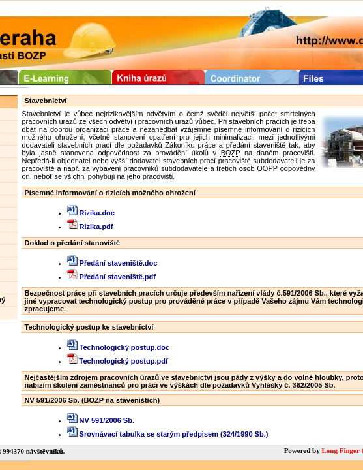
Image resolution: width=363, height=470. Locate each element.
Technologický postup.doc (118, 347)
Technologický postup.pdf (117, 361)
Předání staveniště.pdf (111, 277)
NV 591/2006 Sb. (100, 420)
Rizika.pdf (90, 226)
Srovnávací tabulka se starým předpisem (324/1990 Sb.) (168, 434)
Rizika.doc (91, 213)
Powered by (303, 450)
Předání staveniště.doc (112, 263)
